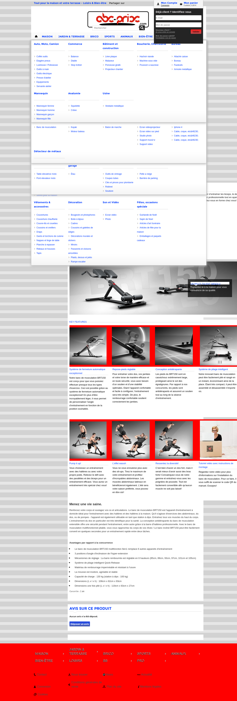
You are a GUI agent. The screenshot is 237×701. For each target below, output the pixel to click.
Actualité (146, 674)
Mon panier (191, 2)
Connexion (165, 5)
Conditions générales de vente (86, 684)
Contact (42, 674)
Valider (195, 31)
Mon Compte (169, 2)
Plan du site (114, 686)
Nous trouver (79, 674)
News (109, 674)
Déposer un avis (80, 624)
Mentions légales (150, 686)
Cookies (43, 694)
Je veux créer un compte (165, 32)
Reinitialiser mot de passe (166, 38)
